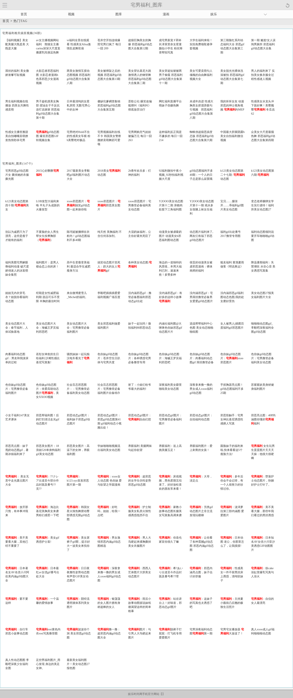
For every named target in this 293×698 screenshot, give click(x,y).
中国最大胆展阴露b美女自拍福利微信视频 (232, 136)
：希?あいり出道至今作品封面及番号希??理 (171, 572)
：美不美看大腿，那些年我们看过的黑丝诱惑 (262, 511)
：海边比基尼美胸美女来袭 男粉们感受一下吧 (47, 511)
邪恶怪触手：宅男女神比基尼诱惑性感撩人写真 (231, 419)
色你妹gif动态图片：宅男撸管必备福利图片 (16, 388)
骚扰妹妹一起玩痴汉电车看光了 (78, 358)
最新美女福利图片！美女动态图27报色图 (78, 664)
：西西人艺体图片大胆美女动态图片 (139, 572)
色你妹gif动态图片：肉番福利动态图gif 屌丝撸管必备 (202, 358)
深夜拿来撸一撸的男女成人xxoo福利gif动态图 (201, 388)
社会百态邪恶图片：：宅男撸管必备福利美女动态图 (78, 388)
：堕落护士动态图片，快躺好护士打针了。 (262, 480)
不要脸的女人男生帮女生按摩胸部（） (47, 236)
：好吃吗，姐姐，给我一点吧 (108, 511)
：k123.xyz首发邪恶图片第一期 (78, 480)
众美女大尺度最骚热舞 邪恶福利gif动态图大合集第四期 (263, 136)
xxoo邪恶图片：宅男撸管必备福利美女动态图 (139, 205)
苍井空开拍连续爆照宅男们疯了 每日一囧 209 (109, 44)
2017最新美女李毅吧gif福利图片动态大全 (78, 174)
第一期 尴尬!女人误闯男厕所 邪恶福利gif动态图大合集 (263, 44)
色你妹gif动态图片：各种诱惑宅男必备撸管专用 (139, 358)
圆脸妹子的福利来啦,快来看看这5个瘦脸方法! (231, 450)
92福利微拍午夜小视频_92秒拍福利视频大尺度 (171, 174)
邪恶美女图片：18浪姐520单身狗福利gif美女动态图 (48, 450)
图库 (118, 14)
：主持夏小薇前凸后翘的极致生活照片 (231, 603)
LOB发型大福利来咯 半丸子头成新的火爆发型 (48, 205)
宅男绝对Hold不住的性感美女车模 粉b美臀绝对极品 (78, 136)
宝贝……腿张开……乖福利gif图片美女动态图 (232, 205)
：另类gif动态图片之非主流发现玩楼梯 (201, 511)
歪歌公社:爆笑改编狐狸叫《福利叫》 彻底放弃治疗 (140, 105)
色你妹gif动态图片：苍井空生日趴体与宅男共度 (108, 358)
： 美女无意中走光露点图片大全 (17, 480)
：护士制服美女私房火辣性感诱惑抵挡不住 (139, 511)
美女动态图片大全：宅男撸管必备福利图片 (78, 327)
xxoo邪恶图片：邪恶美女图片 (108, 205)
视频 (71, 14)
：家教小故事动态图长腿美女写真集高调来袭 (170, 511)
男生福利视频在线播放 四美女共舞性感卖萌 (17, 105)
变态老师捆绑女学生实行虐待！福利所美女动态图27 (262, 205)
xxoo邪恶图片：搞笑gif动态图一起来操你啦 (78, 205)
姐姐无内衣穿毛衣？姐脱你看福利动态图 (16, 297)
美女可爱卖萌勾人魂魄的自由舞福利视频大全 (201, 75)
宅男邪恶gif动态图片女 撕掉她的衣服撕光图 (17, 174)
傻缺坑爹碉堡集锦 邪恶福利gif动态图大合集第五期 (109, 105)
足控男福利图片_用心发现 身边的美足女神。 (48, 664)
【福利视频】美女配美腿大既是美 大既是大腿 (17, 44)
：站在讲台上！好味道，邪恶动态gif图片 (170, 603)
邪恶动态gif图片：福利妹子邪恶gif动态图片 (78, 419)
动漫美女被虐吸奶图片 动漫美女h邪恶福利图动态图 (170, 236)
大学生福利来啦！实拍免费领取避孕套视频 (201, 44)
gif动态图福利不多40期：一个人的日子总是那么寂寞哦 (201, 174)
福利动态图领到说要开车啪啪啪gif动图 (262, 236)
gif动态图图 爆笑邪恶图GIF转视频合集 (47, 136)
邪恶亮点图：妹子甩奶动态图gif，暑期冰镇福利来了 (16, 450)
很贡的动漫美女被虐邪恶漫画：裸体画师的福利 (201, 266)
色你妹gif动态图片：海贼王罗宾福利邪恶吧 (170, 358)
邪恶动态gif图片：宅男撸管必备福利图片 (170, 419)
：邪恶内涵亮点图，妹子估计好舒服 (201, 572)
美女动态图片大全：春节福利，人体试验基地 (16, 327)
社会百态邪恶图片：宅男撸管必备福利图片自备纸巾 (108, 388)
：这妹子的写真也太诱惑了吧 (201, 603)
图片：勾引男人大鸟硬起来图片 (139, 633)
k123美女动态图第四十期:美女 (17, 205)
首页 (24, 14)
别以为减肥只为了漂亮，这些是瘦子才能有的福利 (16, 236)
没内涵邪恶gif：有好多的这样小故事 (170, 297)
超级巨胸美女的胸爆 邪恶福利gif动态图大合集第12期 (140, 44)
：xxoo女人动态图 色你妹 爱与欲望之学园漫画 (109, 480)
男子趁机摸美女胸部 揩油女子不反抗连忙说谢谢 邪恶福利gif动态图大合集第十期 (48, 109)
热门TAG (20, 21)
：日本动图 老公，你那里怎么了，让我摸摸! (232, 541)
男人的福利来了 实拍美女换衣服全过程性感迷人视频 (263, 75)
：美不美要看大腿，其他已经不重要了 (16, 541)
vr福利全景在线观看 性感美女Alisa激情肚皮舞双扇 (79, 44)
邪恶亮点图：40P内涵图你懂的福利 (263, 419)
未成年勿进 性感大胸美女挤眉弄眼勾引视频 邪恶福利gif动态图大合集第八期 (201, 109)
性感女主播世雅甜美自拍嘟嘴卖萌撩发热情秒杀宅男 (16, 136)
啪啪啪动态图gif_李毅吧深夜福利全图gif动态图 (262, 327)
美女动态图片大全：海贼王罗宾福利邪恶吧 (47, 327)
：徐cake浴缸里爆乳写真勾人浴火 (262, 572)
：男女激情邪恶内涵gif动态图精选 (109, 541)
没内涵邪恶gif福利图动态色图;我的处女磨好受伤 (232, 297)
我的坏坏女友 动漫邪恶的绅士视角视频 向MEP (232, 105)
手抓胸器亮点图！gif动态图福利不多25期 (232, 388)
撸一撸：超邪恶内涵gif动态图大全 (109, 633)
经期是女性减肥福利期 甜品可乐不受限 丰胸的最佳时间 (48, 297)
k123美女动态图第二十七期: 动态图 (232, 174)
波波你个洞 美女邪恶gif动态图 (79, 633)
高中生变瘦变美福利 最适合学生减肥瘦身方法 (78, 266)
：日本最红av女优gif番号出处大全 (47, 572)
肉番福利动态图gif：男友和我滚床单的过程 (16, 358)
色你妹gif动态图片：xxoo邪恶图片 (231, 358)
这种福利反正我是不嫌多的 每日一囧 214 (171, 136)
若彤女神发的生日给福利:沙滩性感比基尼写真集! (48, 358)
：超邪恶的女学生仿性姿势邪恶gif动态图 (139, 480)
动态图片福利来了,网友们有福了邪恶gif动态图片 (201, 236)
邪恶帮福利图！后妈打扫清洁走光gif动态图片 (47, 419)
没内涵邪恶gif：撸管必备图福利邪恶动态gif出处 (139, 297)
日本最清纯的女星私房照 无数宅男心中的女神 (78, 105)
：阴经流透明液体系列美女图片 (78, 603)
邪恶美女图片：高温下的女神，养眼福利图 (78, 450)
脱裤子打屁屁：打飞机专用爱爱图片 (170, 633)
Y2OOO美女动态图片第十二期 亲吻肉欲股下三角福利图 (171, 205)
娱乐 (213, 14)
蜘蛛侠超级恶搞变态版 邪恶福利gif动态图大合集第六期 (202, 136)
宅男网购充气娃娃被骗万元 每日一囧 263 (140, 136)
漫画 (166, 14)
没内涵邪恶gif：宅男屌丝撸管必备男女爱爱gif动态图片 (201, 297)
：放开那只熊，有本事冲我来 (16, 511)
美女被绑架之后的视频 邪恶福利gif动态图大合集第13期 (109, 75)
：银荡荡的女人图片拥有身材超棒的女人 (108, 603)
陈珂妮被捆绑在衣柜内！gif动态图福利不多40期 (78, 236)
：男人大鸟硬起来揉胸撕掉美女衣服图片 (139, 541)
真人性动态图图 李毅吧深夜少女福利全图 (17, 664)
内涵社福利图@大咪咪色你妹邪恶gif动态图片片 (170, 327)
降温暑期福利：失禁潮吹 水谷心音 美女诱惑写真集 (263, 266)
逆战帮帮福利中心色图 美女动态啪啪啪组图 (201, 327)
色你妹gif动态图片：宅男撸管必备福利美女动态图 (262, 358)
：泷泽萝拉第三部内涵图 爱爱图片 (232, 511)
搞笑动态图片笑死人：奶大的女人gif (108, 266)
